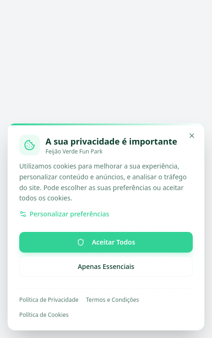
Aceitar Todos (106, 242)
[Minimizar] (191, 135)
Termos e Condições (112, 300)
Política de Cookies (43, 315)
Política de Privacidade (48, 300)
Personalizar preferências (64, 213)
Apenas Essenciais (106, 266)
